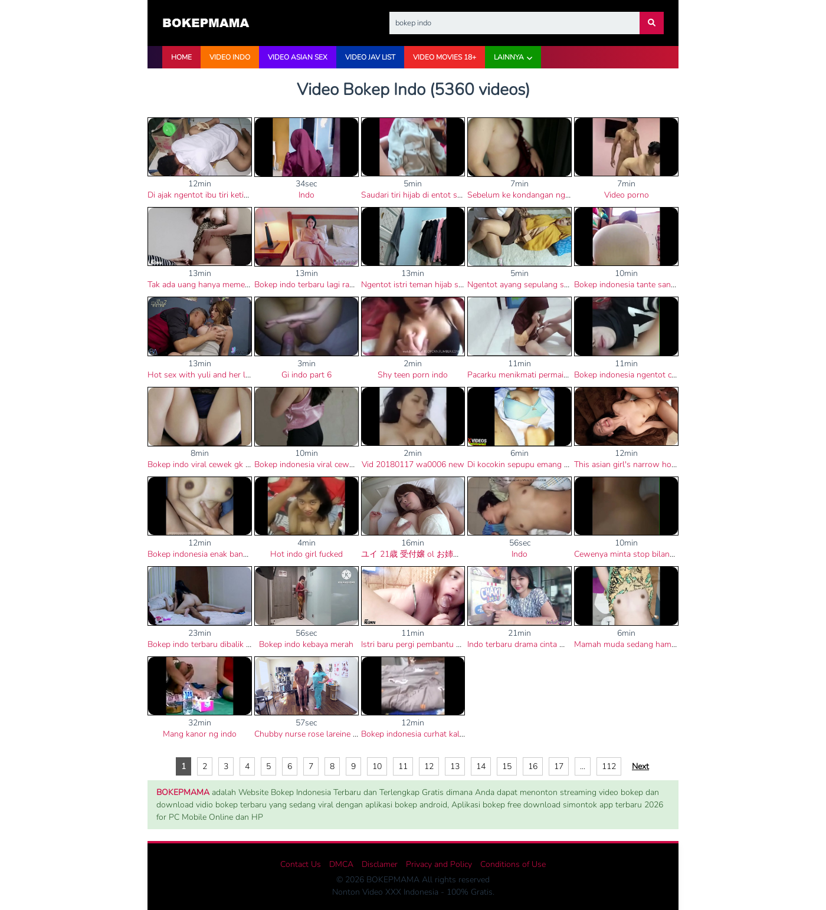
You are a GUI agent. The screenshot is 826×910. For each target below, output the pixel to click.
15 (507, 766)
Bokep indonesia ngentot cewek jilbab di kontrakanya (671, 374)
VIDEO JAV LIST (370, 57)
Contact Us (300, 864)
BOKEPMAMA (182, 792)
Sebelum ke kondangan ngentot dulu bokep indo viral (565, 195)
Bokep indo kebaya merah (306, 644)
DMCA (341, 864)
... (582, 766)
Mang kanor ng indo (200, 734)
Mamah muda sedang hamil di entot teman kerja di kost (676, 644)
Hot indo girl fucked (306, 554)
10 (377, 766)
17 (558, 766)
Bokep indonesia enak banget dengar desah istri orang (247, 554)
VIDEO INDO (229, 57)
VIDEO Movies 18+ (444, 57)
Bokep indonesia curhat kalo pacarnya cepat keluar (453, 734)
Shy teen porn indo (413, 374)
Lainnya (509, 57)
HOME (181, 57)
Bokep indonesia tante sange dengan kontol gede (664, 284)
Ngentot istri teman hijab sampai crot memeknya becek (461, 284)
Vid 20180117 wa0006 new (413, 464)
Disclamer (380, 864)
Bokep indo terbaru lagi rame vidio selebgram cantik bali (357, 284)
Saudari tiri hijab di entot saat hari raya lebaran (446, 195)
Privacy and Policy (439, 864)
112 (609, 766)
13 (455, 766)
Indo (306, 195)
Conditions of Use (513, 864)
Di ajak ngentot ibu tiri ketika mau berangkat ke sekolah (249, 195)
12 (429, 766)
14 (481, 766)
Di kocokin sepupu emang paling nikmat (540, 464)
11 (403, 766)
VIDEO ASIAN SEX (297, 57)
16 (532, 766)
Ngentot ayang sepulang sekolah (527, 284)
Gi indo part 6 (306, 374)
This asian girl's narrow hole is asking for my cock (665, 464)
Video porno (626, 195)
